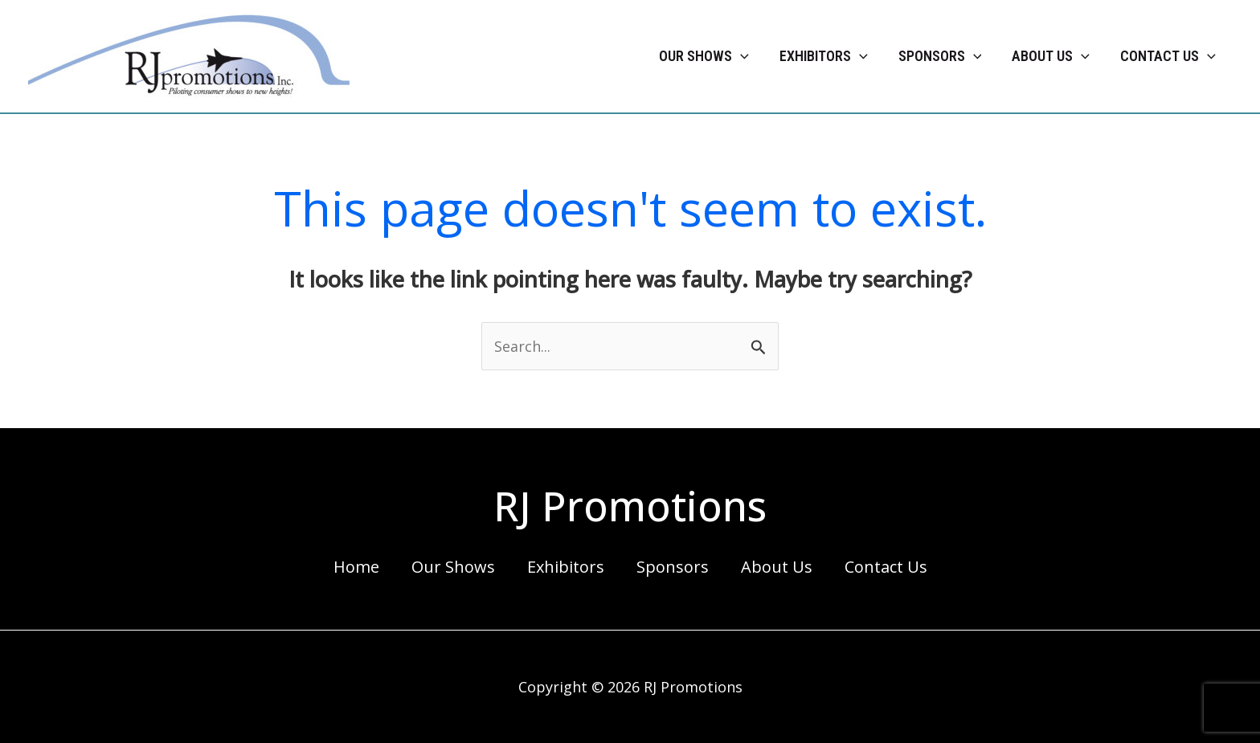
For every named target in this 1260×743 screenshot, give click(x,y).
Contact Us (886, 567)
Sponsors (672, 567)
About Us (776, 567)
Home (356, 567)
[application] (740, 56)
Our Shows (453, 567)
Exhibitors (565, 567)
